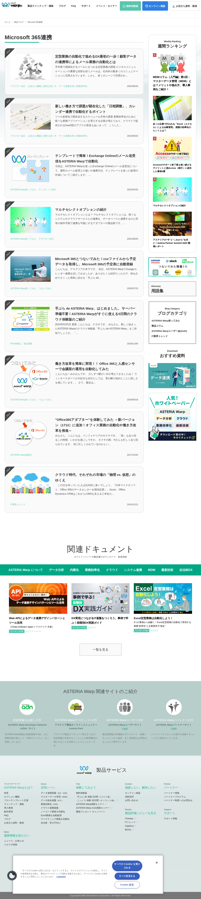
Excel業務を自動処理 (51, 815)
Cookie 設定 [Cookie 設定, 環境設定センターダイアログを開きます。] (127, 884)
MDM (151, 570)
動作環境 (8, 811)
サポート (86, 12)
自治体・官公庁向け (51, 822)
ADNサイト (84, 4)
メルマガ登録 (10, 844)
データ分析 (56, 570)
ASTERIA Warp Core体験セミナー (93, 808)
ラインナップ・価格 (14, 804)
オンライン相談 (132, 793)
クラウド (112, 570)
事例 (17, 12)
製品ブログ (19, 22)
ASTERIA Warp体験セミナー (90, 804)
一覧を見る (100, 649)
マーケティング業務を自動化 (55, 819)
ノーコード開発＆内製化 (53, 811)
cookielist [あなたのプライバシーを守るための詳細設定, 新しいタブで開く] (61, 876)
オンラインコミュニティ (109, 4)
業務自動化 (50, 804)
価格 (40, 12)
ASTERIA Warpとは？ (18, 787)
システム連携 (133, 570)
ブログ (62, 12)
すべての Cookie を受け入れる (127, 866)
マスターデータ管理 (55, 796)
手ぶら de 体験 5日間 (94, 796)
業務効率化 (92, 570)
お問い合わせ (185, 4)
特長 (6, 793)
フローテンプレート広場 (16, 800)
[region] (88, 874)
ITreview (129, 818)
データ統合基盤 (52, 800)
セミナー (106, 12)
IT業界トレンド (160, 336)
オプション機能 (11, 796)
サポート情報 (170, 818)
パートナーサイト (153, 4)
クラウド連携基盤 (49, 808)
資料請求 (170, 4)
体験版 (132, 12)
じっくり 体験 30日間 (96, 800)
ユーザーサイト (135, 4)
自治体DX (186, 570)
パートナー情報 (171, 793)
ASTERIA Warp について (25, 570)
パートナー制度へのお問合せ (178, 800)
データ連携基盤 (54, 793)
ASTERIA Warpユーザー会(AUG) (169, 331)
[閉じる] (156, 862)
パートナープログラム (175, 796)
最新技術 (167, 570)
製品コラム (157, 326)
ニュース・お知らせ (14, 841)
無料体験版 (81, 793)
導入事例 (8, 808)
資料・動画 (186, 12)
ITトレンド (130, 822)
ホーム (7, 22)
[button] (12, 876)
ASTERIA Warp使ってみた (166, 321)
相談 (157, 12)
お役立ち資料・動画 (14, 822)
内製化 (74, 570)
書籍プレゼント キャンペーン (90, 811)
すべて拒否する (127, 876)
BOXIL (128, 829)
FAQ (73, 12)
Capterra (129, 826)
